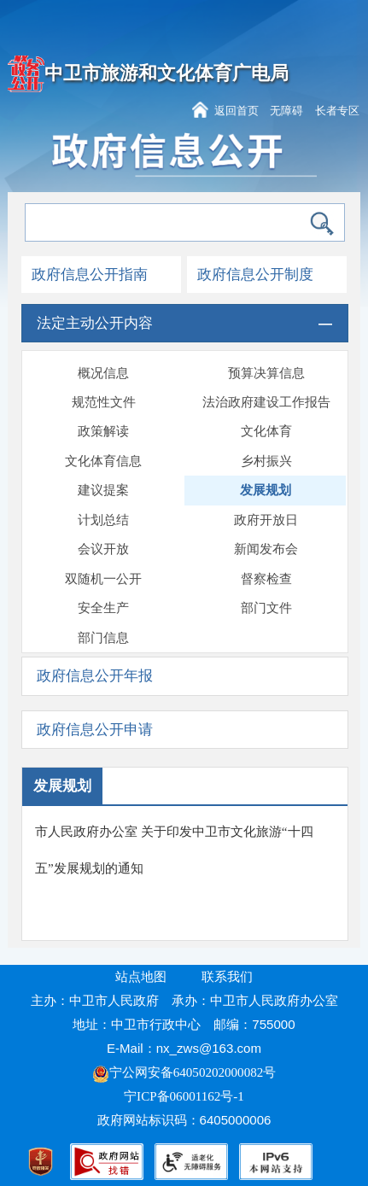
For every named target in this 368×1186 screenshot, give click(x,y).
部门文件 (266, 608)
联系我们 (227, 977)
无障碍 (286, 110)
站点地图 (140, 977)
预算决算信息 (266, 373)
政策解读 (103, 431)
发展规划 (265, 490)
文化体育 (266, 431)
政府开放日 (266, 520)
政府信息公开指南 (90, 274)
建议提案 (103, 490)
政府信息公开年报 (95, 676)
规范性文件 (104, 402)
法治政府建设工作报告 (266, 402)
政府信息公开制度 (255, 274)
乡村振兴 (266, 461)
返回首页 (236, 110)
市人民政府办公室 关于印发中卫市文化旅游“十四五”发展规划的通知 (174, 850)
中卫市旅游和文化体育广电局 (166, 73)
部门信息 (103, 638)
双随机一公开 (103, 579)
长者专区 (337, 110)
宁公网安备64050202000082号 (184, 1072)
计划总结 (103, 520)
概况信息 (103, 373)
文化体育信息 (103, 461)
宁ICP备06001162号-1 (186, 1096)
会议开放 (103, 549)
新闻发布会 (266, 549)
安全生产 (103, 608)
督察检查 (266, 579)
